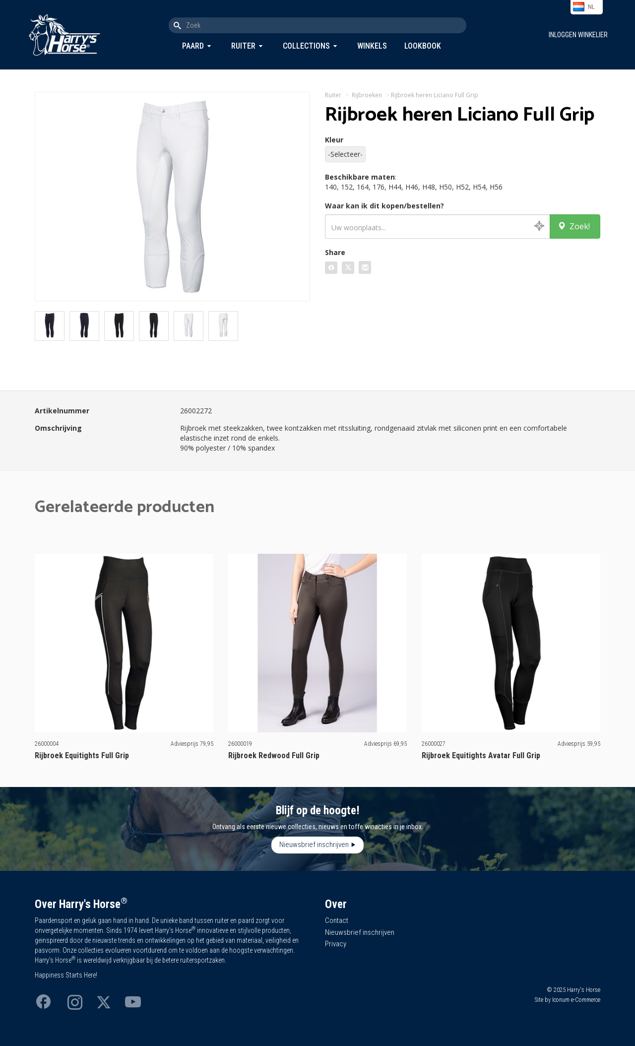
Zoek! (574, 226)
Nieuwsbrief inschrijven (314, 844)
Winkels (372, 46)
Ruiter (243, 46)
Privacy (335, 943)
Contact (336, 920)
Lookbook (422, 46)
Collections (306, 46)
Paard (193, 46)
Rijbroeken (367, 95)
